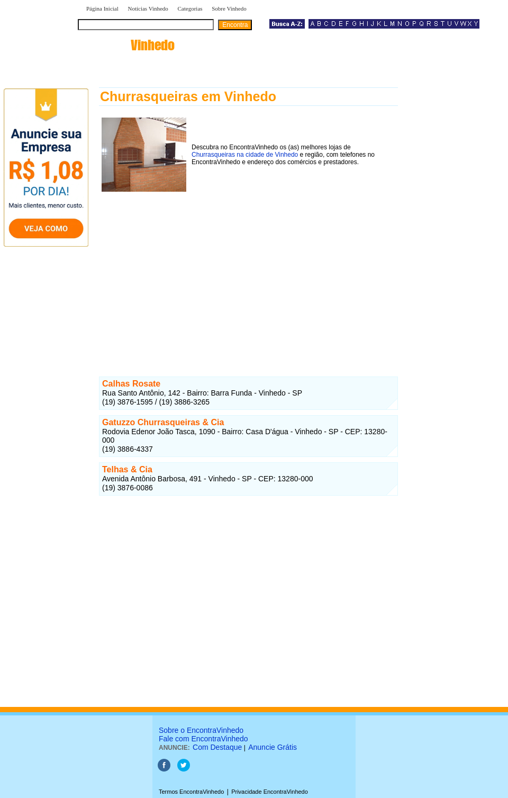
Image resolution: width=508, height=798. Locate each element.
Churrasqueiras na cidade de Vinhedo (245, 154)
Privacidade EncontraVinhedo (269, 791)
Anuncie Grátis (272, 747)
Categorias (190, 8)
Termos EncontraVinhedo (191, 791)
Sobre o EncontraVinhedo (201, 730)
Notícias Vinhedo (148, 8)
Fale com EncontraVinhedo (203, 738)
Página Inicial (102, 8)
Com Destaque (217, 747)
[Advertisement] (248, 268)
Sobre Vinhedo (229, 8)
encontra (128, 45)
